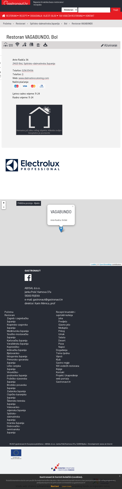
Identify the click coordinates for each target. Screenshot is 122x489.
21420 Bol (18, 63)
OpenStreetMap (105, 264)
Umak (61, 334)
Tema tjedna (63, 353)
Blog (54, 15)
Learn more (66, 486)
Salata (61, 337)
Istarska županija (15, 422)
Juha (60, 318)
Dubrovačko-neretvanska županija (13, 429)
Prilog (61, 330)
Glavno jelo (64, 324)
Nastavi (55, 486)
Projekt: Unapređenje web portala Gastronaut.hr (67, 378)
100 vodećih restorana (72, 15)
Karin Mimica (42, 303)
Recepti (24, 15)
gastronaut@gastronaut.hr (48, 299)
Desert (61, 340)
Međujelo (63, 327)
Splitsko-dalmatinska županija (39, 63)
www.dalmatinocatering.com (34, 78)
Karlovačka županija (17, 340)
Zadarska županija (16, 391)
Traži (115, 10)
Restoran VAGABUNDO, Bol (32, 37)
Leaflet (93, 264)
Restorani (12, 15)
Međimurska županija (18, 330)
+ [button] (4, 203)
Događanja (36, 15)
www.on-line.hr (106, 444)
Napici (61, 346)
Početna (9, 311)
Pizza (61, 343)
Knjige (59, 369)
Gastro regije (63, 362)
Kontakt (90, 15)
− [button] (4, 207)
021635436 (27, 70)
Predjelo (62, 321)
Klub (58, 359)
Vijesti (46, 15)
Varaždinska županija (17, 343)
